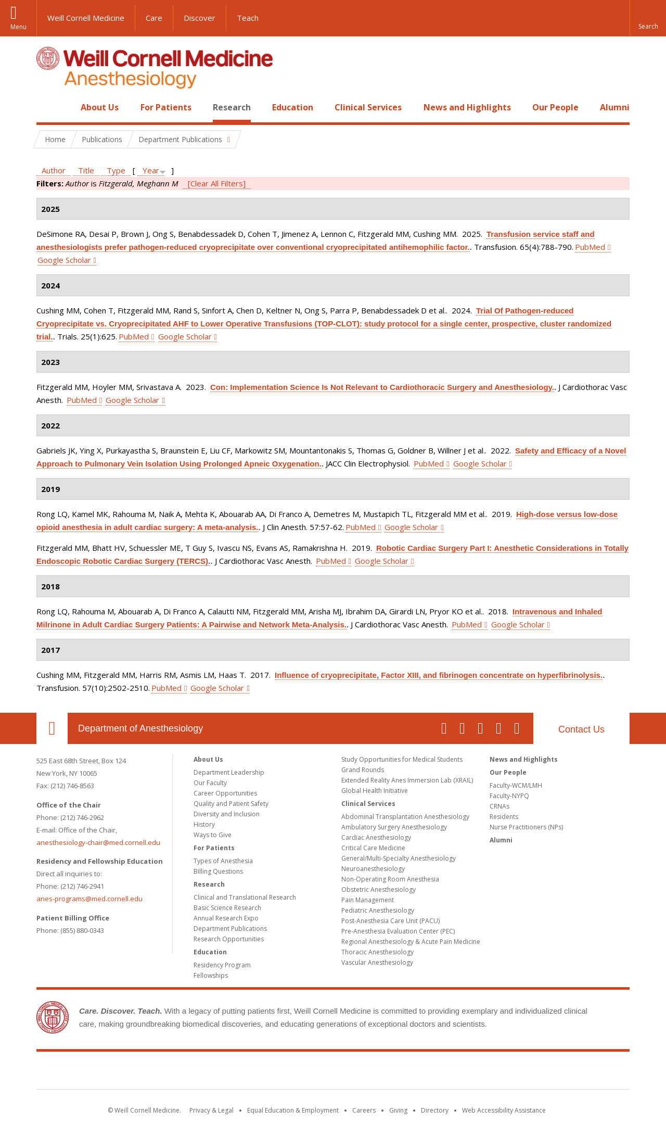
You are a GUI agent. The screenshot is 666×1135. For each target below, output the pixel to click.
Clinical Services (368, 107)
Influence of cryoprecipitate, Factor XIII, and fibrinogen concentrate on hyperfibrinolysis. (439, 675)
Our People (555, 107)
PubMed (590, 247)
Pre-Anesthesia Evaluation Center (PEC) (398, 931)
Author (54, 170)
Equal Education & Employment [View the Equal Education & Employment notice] (293, 1110)
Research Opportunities (229, 939)
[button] (648, 18)
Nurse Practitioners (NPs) (526, 827)
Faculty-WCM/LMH (516, 785)
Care (154, 17)
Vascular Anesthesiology (377, 962)
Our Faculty (210, 782)
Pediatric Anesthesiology (377, 910)
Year (151, 170)
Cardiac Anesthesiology (376, 837)
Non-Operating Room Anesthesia (390, 879)
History (204, 824)
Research (232, 107)
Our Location (52, 728)
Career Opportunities (225, 793)
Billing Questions (218, 871)
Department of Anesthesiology (140, 728)
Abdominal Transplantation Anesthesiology (405, 816)
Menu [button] (18, 26)
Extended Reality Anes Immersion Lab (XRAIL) (407, 780)
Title (86, 170)
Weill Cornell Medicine (85, 17)
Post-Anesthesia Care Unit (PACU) (390, 920)
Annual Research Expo (226, 918)
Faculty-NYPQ (509, 795)
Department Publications (230, 928)
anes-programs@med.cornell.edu (89, 898)
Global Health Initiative (374, 790)
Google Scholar (64, 260)
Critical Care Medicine (373, 847)
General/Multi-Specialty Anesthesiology (398, 858)
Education (292, 107)
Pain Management (367, 900)
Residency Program (222, 965)
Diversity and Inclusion (227, 814)
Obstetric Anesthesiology (378, 889)
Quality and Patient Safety (231, 803)
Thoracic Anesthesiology (377, 952)
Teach (248, 17)
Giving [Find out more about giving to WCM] (398, 1110)
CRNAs (499, 806)
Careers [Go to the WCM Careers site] (364, 1110)
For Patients (165, 107)
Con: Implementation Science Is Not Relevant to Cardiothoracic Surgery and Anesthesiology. (382, 387)
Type (116, 170)
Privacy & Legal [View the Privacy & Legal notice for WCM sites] (211, 1110)
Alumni (615, 107)
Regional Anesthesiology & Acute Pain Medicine (410, 941)
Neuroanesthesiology (373, 868)
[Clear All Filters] (217, 183)
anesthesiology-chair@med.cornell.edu (98, 842)
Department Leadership (229, 772)
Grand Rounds (362, 769)
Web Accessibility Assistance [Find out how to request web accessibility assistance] (504, 1110)
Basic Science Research (227, 907)
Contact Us (581, 729)
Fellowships (211, 975)
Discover (199, 17)
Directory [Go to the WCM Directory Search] (435, 1110)
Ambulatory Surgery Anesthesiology (394, 827)
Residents (504, 816)
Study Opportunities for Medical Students (402, 759)
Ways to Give (213, 834)
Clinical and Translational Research (245, 897)
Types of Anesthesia (223, 860)
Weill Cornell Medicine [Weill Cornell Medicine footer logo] (333, 1072)
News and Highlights (467, 107)
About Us (100, 107)
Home (48, 107)
